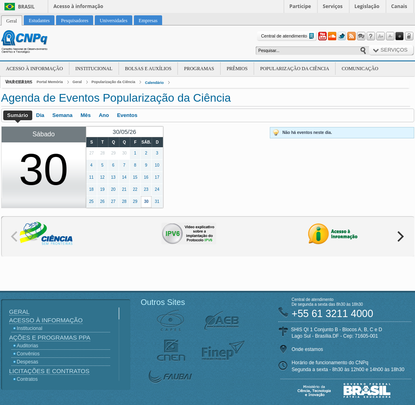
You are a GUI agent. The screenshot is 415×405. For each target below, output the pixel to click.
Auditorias (27, 346)
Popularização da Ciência (294, 68)
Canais (399, 6)
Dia (40, 115)
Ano (104, 115)
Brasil (26, 6)
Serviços (332, 6)
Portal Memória (50, 82)
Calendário (154, 83)
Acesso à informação (78, 6)
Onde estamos (307, 349)
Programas (199, 68)
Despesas (27, 362)
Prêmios (237, 68)
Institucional (94, 68)
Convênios (28, 354)
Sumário (17, 115)
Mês (86, 115)
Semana (62, 115)
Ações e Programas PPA (49, 337)
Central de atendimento (288, 36)
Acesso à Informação (34, 68)
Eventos (127, 115)
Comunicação (360, 68)
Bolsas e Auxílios (148, 68)
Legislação (367, 6)
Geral (77, 82)
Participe (300, 6)
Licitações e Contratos (49, 370)
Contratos (27, 379)
